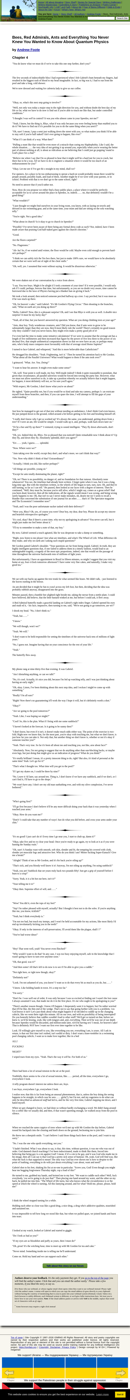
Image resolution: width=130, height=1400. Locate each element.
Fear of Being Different (94, 7)
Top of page (17, 1337)
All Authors (79, 14)
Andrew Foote (94, 14)
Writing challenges (112, 2)
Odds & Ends (113, 7)
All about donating (54, 2)
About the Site (45, 9)
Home (41, 2)
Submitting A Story (68, 5)
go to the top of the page (97, 1278)
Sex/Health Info (45, 7)
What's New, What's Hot (73, 9)
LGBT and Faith (62, 7)
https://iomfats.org (27, 1347)
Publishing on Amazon (90, 5)
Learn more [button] (102, 1394)
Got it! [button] (120, 1394)
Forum (57, 9)
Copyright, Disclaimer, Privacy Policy (57, 1347)
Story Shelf (70, 2)
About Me (77, 7)
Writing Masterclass (47, 5)
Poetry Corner (109, 5)
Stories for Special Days (89, 2)
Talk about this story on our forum (65, 1265)
